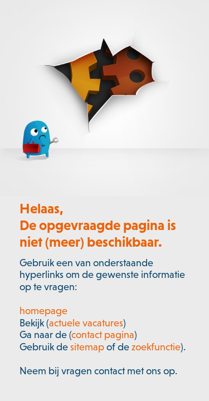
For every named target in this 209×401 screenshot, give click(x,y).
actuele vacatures (86, 323)
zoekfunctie (156, 347)
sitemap (87, 347)
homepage (43, 310)
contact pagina (102, 334)
